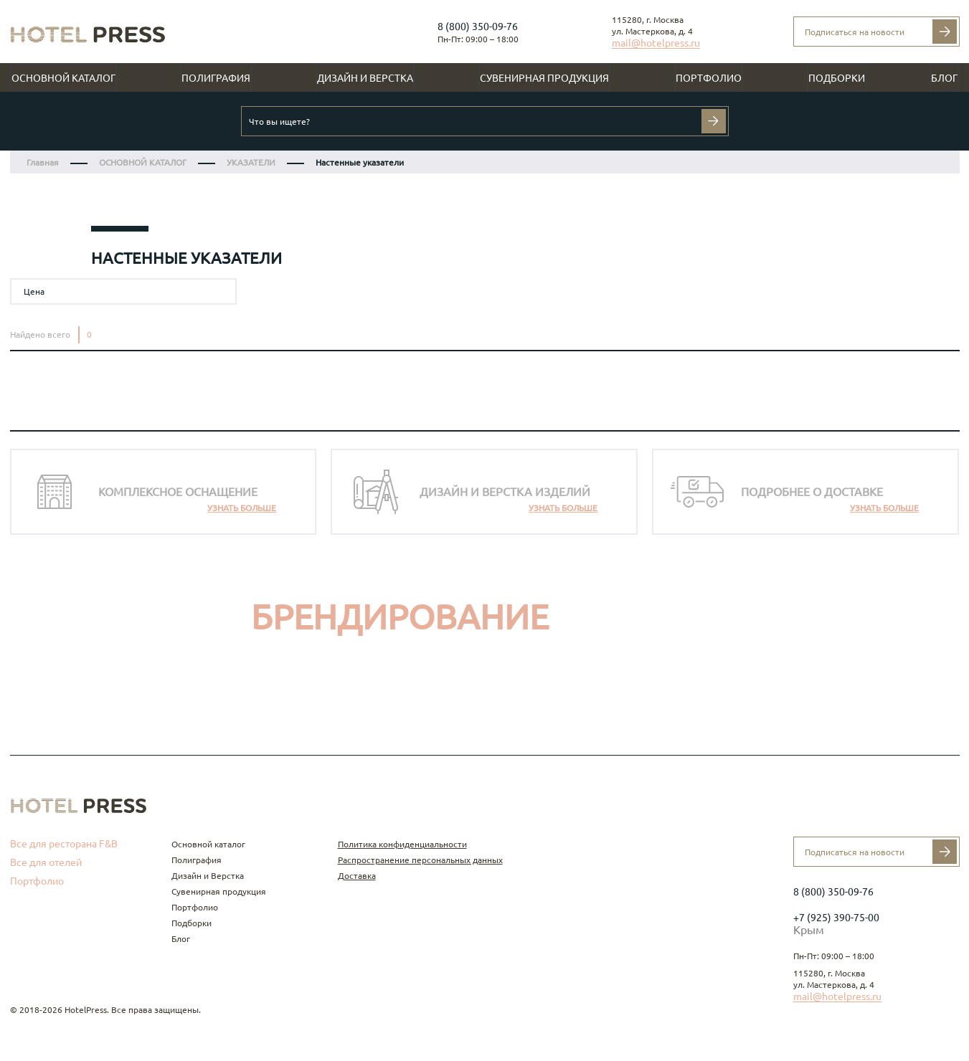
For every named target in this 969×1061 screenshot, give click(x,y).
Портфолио (709, 78)
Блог (944, 78)
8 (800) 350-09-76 (478, 26)
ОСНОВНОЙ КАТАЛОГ (142, 162)
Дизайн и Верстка (365, 78)
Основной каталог (63, 78)
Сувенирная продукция (544, 78)
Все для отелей (46, 862)
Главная (43, 162)
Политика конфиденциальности (402, 844)
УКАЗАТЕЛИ (251, 162)
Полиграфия (215, 78)
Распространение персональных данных (420, 860)
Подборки (836, 78)
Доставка (357, 875)
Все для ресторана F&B (64, 843)
